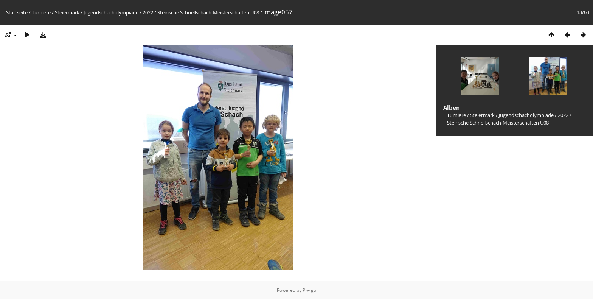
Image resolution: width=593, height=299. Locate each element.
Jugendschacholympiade (111, 12)
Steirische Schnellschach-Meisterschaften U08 (208, 12)
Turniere (41, 12)
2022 (148, 12)
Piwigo (309, 290)
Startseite (17, 12)
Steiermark (67, 12)
